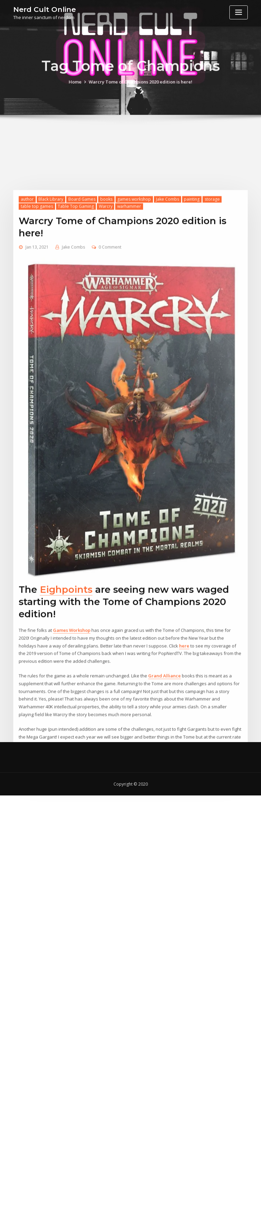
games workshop (134, 285)
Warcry (105, 292)
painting (191, 285)
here (184, 732)
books (106, 285)
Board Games (81, 285)
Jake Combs (167, 285)
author (27, 285)
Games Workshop (71, 716)
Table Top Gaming (76, 292)
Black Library (50, 285)
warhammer (129, 292)
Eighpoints (66, 675)
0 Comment (110, 333)
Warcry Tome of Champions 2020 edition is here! (140, 86)
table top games (37, 292)
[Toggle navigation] (238, 12)
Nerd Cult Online (44, 9)
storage (212, 285)
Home (75, 86)
